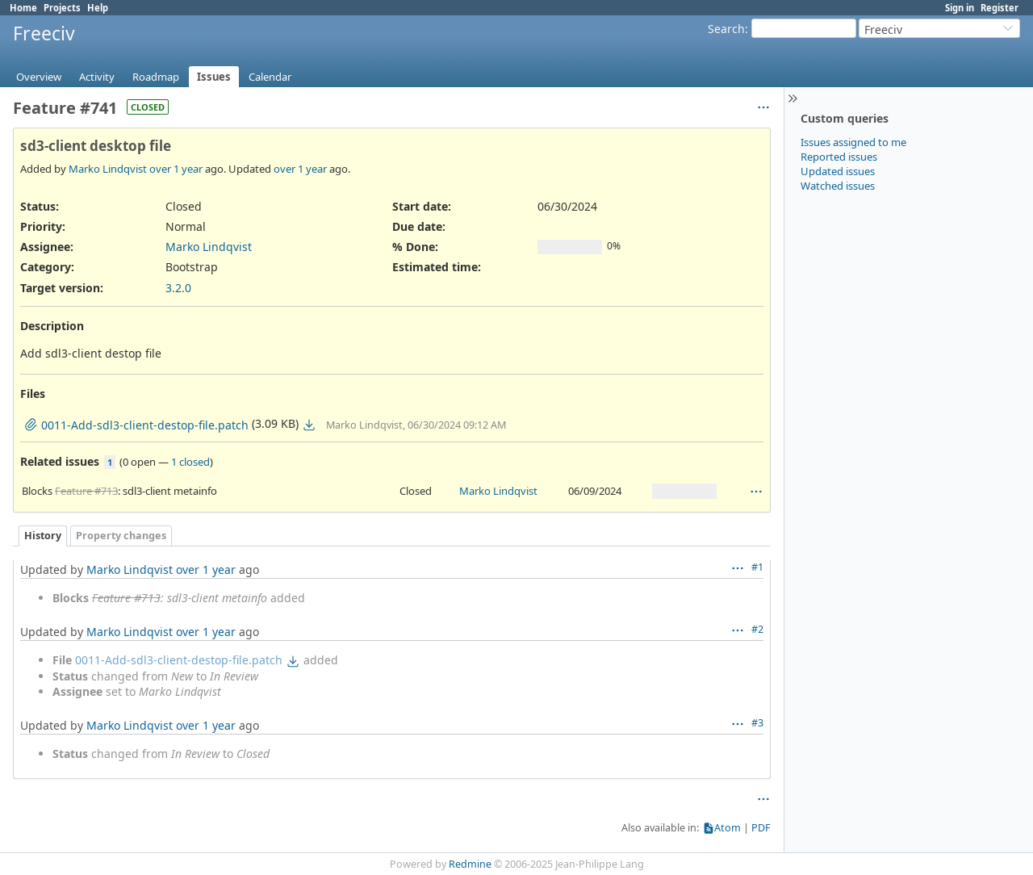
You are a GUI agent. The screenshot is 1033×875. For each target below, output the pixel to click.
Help (97, 8)
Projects (62, 8)
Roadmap (155, 76)
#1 (757, 567)
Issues (214, 76)
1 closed (190, 461)
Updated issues (838, 171)
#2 (757, 629)
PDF (761, 828)
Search (726, 28)
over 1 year (176, 168)
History (42, 535)
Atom (727, 828)
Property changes (121, 535)
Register (999, 8)
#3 (757, 723)
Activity (97, 76)
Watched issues (838, 185)
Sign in (959, 8)
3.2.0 (178, 287)
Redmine (470, 864)
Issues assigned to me (853, 142)
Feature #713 (86, 491)
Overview (38, 76)
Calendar (270, 76)
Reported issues (839, 156)
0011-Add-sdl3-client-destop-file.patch (178, 660)
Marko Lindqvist (108, 168)
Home (23, 8)
